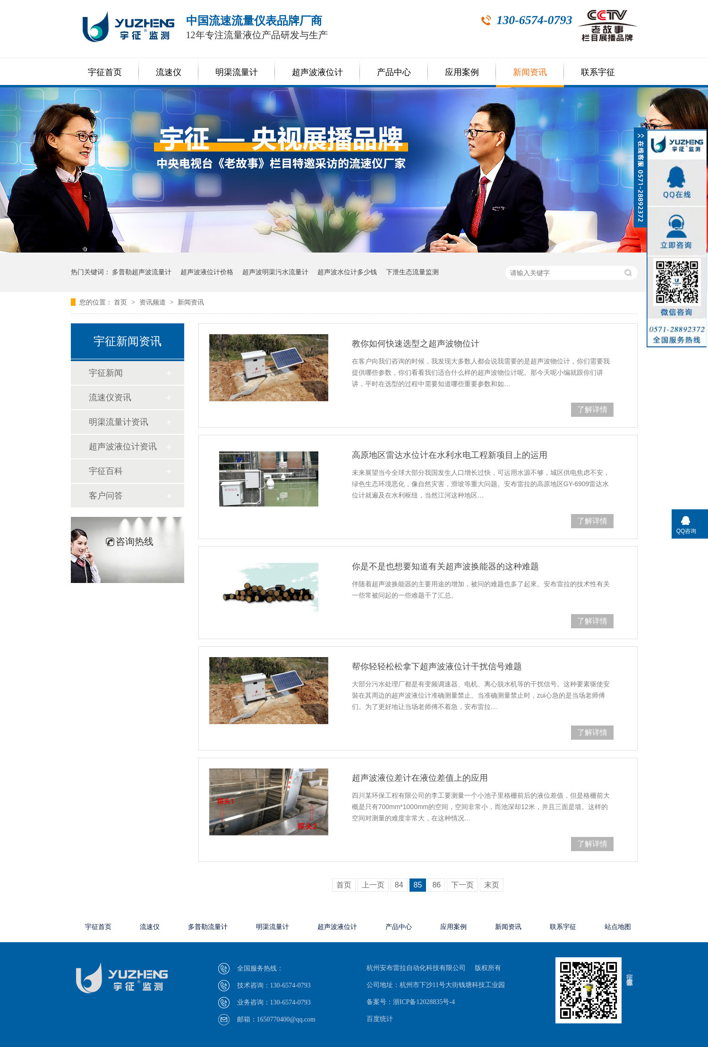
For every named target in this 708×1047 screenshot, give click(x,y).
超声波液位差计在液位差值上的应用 (420, 778)
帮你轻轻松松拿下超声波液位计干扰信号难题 (437, 666)
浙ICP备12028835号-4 (424, 1001)
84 (399, 885)
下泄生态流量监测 (412, 272)
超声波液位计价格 (206, 272)
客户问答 (106, 495)
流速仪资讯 (110, 397)
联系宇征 (598, 72)
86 (436, 885)
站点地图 (618, 926)
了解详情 (592, 409)
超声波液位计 (317, 72)
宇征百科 (106, 471)
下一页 (462, 885)
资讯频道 (153, 302)
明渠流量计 (236, 72)
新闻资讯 (530, 72)
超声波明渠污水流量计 (275, 272)
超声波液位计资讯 (123, 446)
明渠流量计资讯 (118, 422)
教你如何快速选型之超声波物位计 (415, 343)
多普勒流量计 (208, 926)
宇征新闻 (106, 373)
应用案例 (462, 72)
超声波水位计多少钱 (347, 272)
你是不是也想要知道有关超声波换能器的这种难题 (445, 566)
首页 (121, 302)
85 (418, 885)
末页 (491, 885)
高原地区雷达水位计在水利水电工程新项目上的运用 (449, 455)
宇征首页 (105, 72)
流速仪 (168, 72)
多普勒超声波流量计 (141, 272)
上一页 (373, 885)
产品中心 (394, 72)
